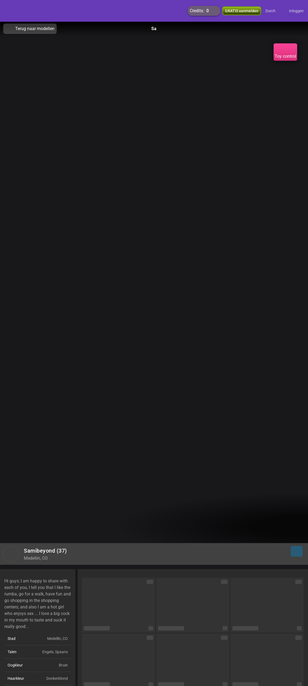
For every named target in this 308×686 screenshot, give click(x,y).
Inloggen (296, 11)
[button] (274, 11)
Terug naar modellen (29, 29)
